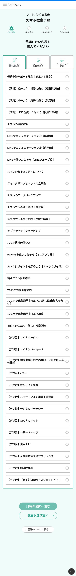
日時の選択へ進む (40, 506)
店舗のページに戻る (36, 529)
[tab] (14, 62)
